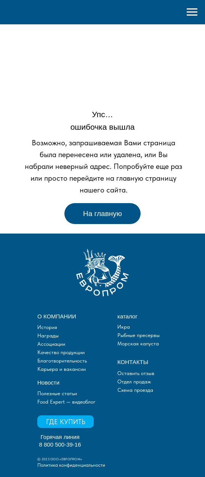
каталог (127, 316)
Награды (48, 335)
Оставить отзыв (135, 373)
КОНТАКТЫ (132, 362)
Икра (123, 327)
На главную (102, 214)
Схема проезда (135, 390)
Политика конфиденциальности (71, 465)
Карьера (47, 369)
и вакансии (72, 369)
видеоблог (83, 402)
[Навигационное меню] (192, 12)
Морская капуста (138, 343)
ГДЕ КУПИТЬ (65, 422)
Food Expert (51, 402)
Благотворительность (62, 361)
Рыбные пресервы (138, 335)
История (47, 327)
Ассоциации (51, 344)
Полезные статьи (57, 393)
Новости (48, 382)
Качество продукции (61, 352)
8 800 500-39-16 (60, 444)
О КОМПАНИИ (56, 316)
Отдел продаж (134, 381)
